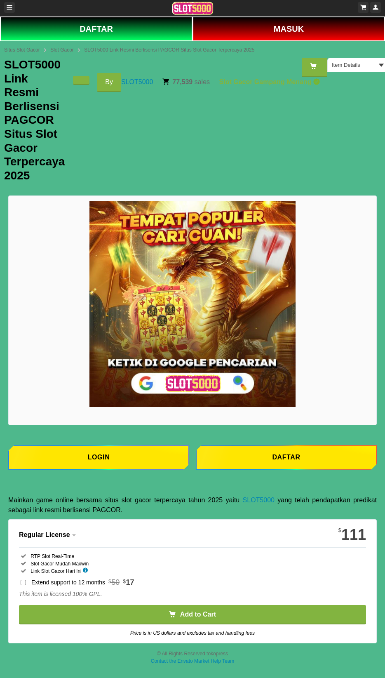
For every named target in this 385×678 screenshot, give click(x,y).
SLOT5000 (137, 81)
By (109, 81)
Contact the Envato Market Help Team (193, 661)
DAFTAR (96, 28)
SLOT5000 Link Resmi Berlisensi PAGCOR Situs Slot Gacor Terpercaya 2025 (169, 50)
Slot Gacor (62, 50)
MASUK (289, 28)
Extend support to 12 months (82, 582)
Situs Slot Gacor (22, 50)
